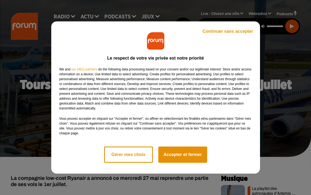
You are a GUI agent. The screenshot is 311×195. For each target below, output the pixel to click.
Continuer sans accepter (228, 31)
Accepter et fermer (182, 154)
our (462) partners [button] (84, 69)
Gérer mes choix (128, 154)
